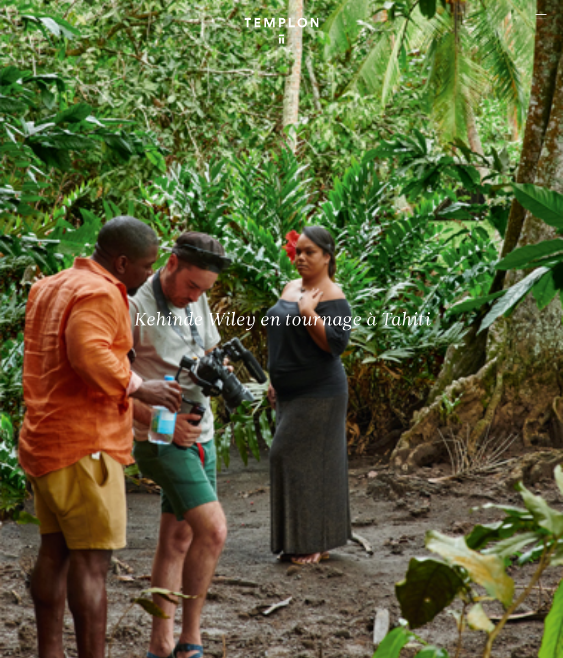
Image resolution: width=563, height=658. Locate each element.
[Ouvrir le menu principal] (541, 16)
